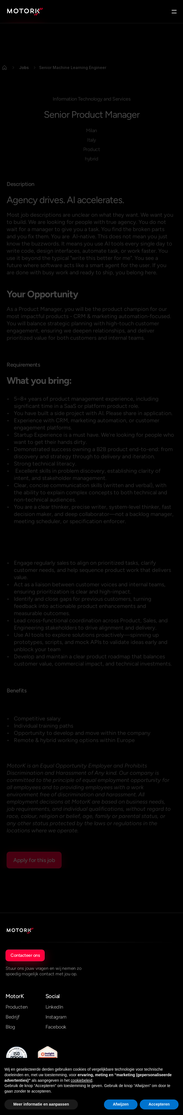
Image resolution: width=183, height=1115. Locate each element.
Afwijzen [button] (121, 1104)
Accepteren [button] (159, 1104)
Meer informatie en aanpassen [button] (41, 1104)
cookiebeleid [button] (81, 1080)
